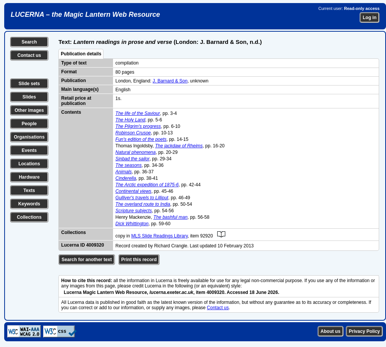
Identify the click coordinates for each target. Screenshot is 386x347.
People (29, 123)
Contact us (29, 55)
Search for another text (86, 259)
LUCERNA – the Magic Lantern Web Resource (85, 14)
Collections (29, 217)
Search (29, 42)
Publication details (81, 53)
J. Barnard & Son (170, 81)
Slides (29, 97)
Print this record (139, 259)
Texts (29, 190)
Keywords (29, 204)
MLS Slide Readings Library (159, 236)
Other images (29, 110)
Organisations (29, 137)
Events (29, 150)
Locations (29, 163)
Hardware (29, 177)
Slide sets (29, 83)
